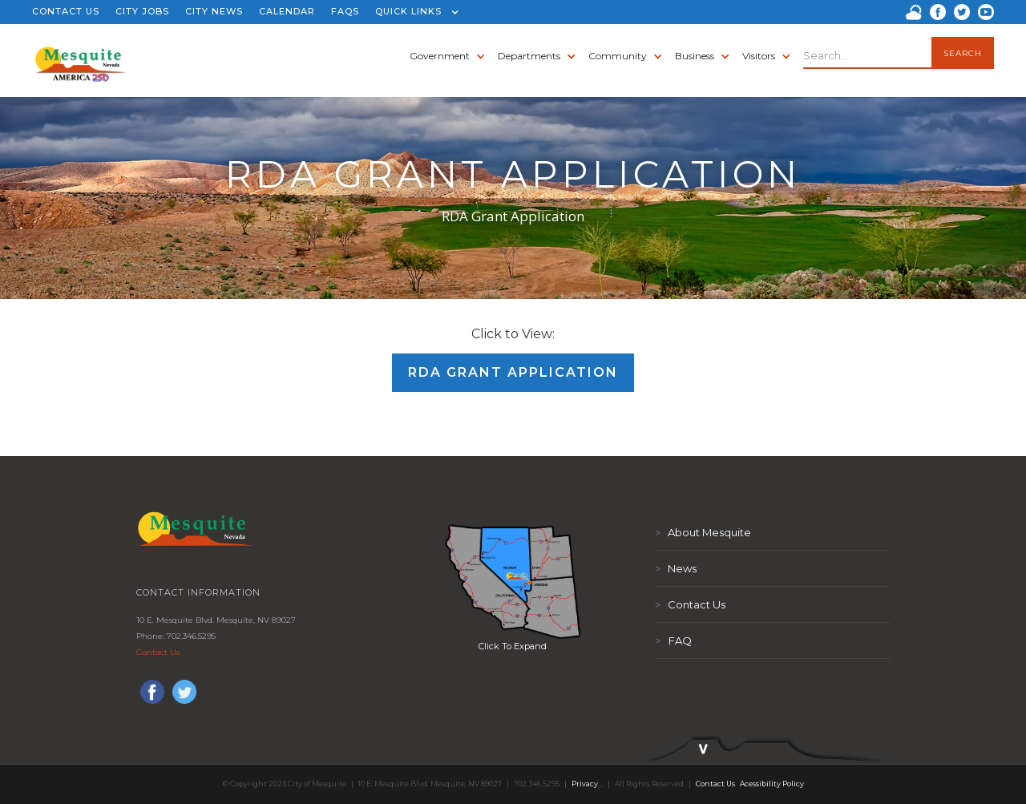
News (676, 568)
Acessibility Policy (772, 783)
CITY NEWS (214, 11)
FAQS (345, 11)
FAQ (673, 640)
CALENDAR (287, 11)
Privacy (585, 783)
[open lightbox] (513, 581)
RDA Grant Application (513, 372)
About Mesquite (703, 532)
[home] (80, 56)
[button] (413, 12)
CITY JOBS (142, 11)
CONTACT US (65, 11)
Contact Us (158, 652)
